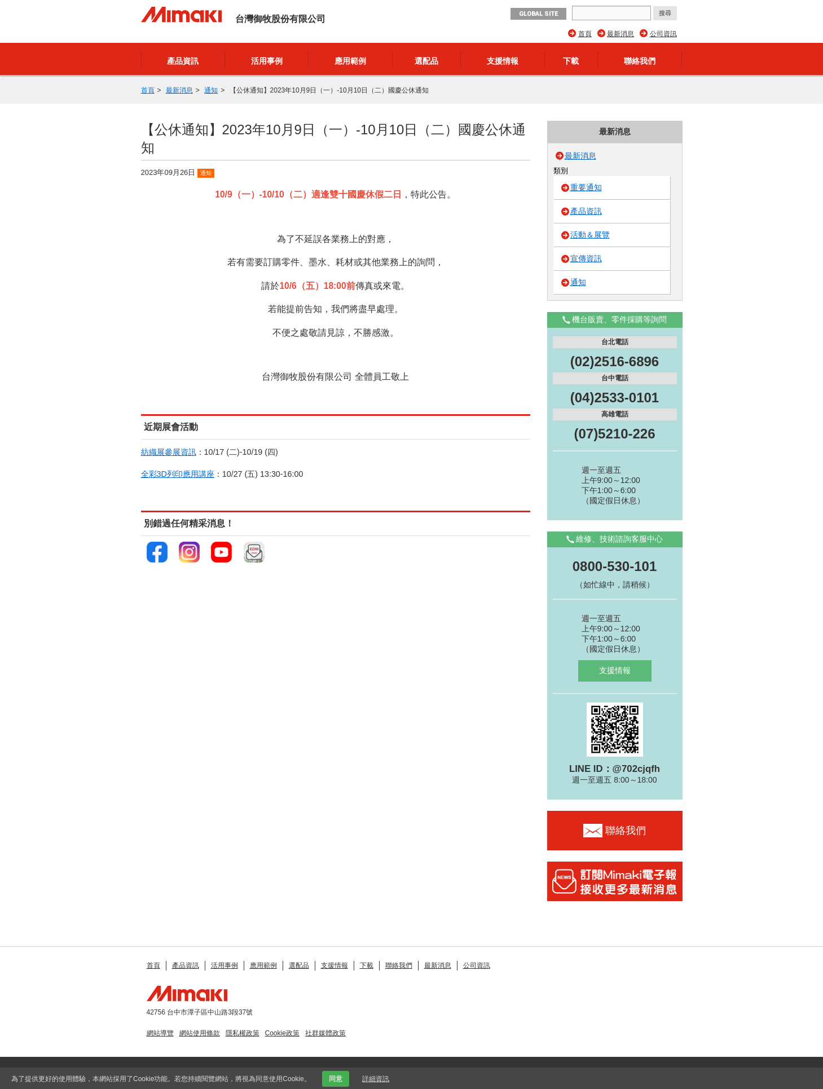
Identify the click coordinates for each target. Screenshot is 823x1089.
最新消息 (620, 34)
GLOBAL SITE (538, 13)
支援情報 (502, 60)
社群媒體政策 (325, 1033)
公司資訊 (663, 34)
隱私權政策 (242, 1033)
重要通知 (586, 187)
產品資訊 (183, 60)
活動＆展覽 (590, 234)
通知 (211, 90)
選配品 (426, 60)
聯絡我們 (639, 60)
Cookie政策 (282, 1033)
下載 (571, 60)
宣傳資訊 (586, 258)
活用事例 (267, 60)
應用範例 (350, 60)
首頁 (585, 34)
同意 (335, 1079)
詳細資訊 (375, 1079)
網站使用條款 (199, 1033)
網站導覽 (160, 1033)
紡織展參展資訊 (168, 451)
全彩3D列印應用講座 (177, 473)
